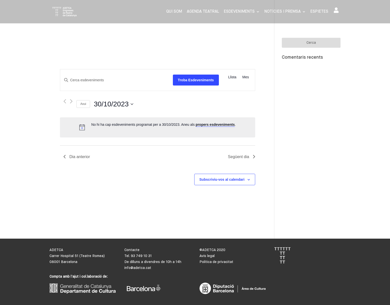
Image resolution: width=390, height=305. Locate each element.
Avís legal (207, 256)
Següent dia (241, 157)
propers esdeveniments (215, 125)
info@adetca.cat (137, 268)
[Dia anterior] (64, 101)
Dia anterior (76, 157)
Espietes (319, 12)
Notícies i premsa (282, 12)
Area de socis (336, 10)
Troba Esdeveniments (196, 80)
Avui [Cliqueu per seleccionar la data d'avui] (83, 104)
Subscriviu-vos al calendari (221, 179)
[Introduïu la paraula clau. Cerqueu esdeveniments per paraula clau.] (116, 80)
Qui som (174, 12)
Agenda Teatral (203, 12)
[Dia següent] (71, 101)
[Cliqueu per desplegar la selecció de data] (113, 104)
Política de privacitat (216, 262)
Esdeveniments (239, 12)
